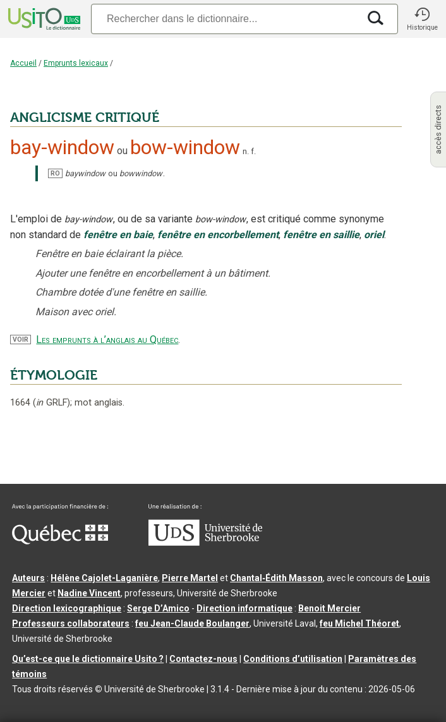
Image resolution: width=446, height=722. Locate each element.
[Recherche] (225, 18)
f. (253, 151)
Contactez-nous (203, 659)
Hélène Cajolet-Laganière (104, 578)
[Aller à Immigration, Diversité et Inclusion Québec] (60, 541)
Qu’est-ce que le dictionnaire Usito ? (88, 659)
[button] (422, 19)
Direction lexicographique (66, 608)
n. (246, 151)
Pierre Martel (190, 578)
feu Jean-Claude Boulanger (192, 623)
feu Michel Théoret (359, 623)
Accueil (23, 63)
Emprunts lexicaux (76, 63)
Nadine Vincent (89, 593)
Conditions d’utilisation (292, 659)
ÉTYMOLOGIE (53, 375)
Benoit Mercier (329, 608)
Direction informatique (244, 608)
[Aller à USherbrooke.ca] (205, 543)
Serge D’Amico (158, 608)
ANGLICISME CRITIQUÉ (84, 117)
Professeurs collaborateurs (71, 623)
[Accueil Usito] (43, 19)
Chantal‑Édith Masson (276, 578)
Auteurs (28, 578)
